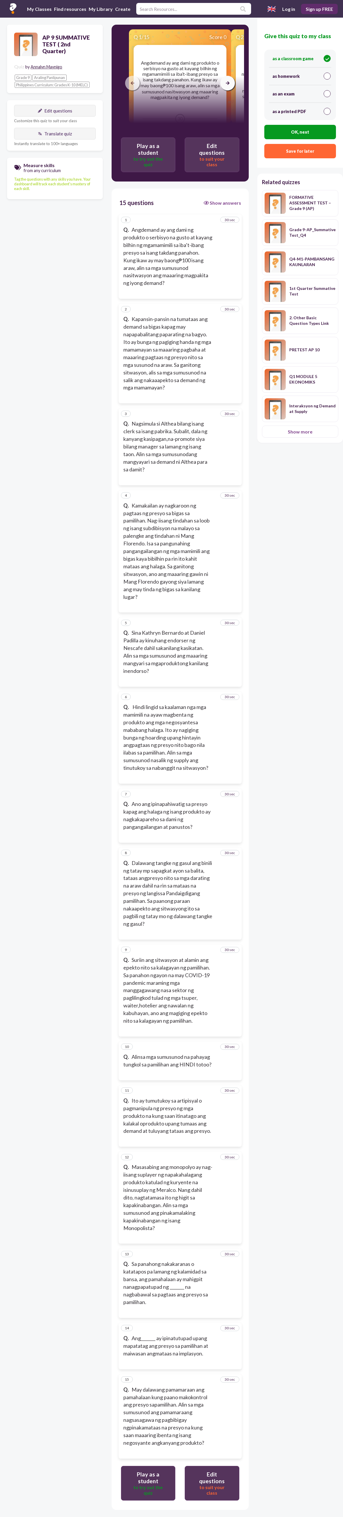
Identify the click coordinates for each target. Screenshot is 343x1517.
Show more (300, 431)
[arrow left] (132, 83)
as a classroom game (302, 58)
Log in (288, 9)
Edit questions (55, 110)
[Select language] (271, 9)
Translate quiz (55, 133)
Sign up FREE (319, 9)
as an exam (302, 93)
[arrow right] (227, 83)
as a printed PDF (302, 111)
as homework (302, 76)
